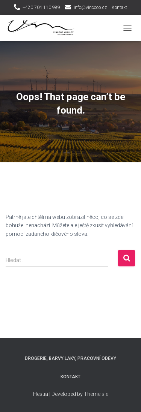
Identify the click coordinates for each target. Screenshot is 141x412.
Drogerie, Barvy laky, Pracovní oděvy (70, 358)
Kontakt (119, 7)
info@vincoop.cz (90, 7)
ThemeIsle (96, 394)
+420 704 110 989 (41, 7)
